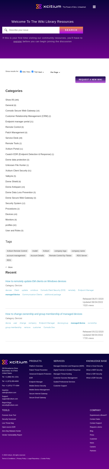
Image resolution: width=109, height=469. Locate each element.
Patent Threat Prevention (38, 370)
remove (27, 327)
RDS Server (82, 255)
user (15, 323)
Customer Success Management (65, 378)
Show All (9, 100)
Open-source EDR (8, 427)
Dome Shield (11, 181)
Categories (13, 91)
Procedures (11, 209)
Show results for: (12, 71)
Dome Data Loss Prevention (19, 192)
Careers (93, 447)
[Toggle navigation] (94, 7)
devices (8, 290)
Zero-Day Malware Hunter (11, 431)
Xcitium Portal (12, 149)
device (8, 323)
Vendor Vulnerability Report (12, 435)
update (25, 290)
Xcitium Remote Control (17, 251)
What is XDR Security (94, 374)
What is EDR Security (94, 378)
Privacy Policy (21, 458)
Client (16, 290)
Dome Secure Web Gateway (19, 198)
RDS (9, 260)
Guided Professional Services (64, 382)
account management (16, 255)
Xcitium (46, 251)
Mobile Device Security (37, 386)
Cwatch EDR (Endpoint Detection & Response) (28, 154)
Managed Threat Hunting (62, 374)
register (17, 41)
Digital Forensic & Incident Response (66, 370)
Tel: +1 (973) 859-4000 (10, 381)
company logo (60, 251)
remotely (71, 290)
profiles (9, 225)
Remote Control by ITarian (60, 255)
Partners (93, 451)
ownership (92, 323)
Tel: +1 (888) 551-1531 (10, 377)
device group (62, 323)
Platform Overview (36, 366)
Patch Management (14, 132)
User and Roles (13, 231)
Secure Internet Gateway (38, 394)
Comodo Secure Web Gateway (20, 111)
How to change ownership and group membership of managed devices (43, 313)
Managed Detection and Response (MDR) (68, 366)
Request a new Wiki (90, 79)
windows (34, 290)
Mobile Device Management (39, 390)
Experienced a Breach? (98, 415)
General (9, 105)
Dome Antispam (13, 187)
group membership (13, 327)
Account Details (37, 255)
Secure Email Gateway (37, 398)
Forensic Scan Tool (9, 415)
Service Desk (11, 138)
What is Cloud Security (94, 366)
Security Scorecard (9, 419)
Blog (91, 431)
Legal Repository (33, 458)
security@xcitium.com (10, 405)
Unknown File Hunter (15, 165)
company (33, 323)
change (23, 323)
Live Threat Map (8, 423)
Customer (93, 439)
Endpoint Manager (86, 290)
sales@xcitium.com (9, 393)
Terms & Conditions (8, 458)
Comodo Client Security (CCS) (53, 290)
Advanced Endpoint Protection (40, 374)
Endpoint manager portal (17, 122)
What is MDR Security (94, 370)
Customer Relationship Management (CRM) (26, 116)
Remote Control (13, 127)
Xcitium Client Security (16, 171)
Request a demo (96, 427)
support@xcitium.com (10, 399)
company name (78, 251)
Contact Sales (95, 419)
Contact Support (96, 423)
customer (37, 327)
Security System (13, 203)
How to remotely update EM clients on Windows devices (35, 281)
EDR (31, 378)
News (92, 443)
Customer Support (60, 386)
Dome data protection (15, 160)
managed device (12, 294)
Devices (9, 214)
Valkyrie (9, 176)
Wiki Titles (26, 72)
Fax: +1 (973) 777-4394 (10, 386)
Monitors (9, 220)
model (35, 251)
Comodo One (49, 327)
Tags (36, 72)
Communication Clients (32, 294)
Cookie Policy (45, 458)
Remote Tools (12, 143)
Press (92, 435)
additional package (53, 294)
